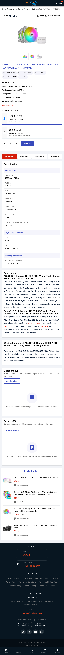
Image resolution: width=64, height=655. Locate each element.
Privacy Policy (11, 582)
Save (40, 15)
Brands (52, 586)
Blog (34, 586)
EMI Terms (27, 578)
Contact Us (43, 586)
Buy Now (27, 144)
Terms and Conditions (27, 582)
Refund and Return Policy (48, 582)
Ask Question (11, 381)
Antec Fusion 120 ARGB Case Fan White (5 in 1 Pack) (36, 478)
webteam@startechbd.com (32, 613)
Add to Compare (52, 15)
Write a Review (12, 431)
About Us (38, 578)
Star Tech (44, 326)
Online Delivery (50, 578)
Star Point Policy (15, 586)
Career (26, 586)
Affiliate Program (14, 578)
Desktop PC (8, 326)
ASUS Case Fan (34, 323)
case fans (56, 298)
